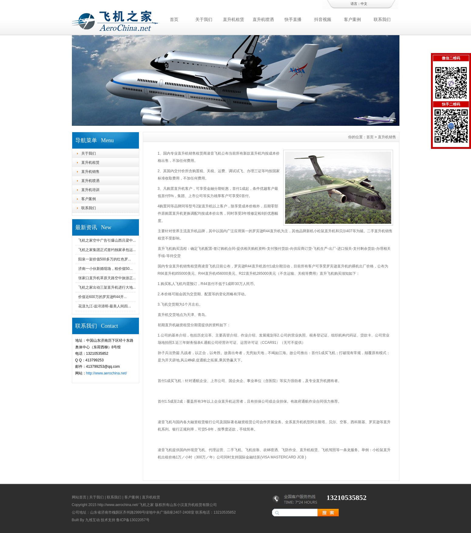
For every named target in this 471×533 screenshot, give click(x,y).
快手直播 (292, 19)
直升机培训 (90, 190)
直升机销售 (90, 171)
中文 (364, 3)
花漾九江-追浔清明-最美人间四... (104, 306)
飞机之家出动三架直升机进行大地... (107, 287)
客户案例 (352, 19)
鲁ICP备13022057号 (132, 520)
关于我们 (203, 19)
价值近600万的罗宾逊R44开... (102, 297)
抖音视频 (322, 19)
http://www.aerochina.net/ (106, 373)
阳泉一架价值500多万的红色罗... (104, 259)
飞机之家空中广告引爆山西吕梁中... (107, 240)
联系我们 (382, 19)
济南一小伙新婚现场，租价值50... (105, 268)
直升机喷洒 (263, 19)
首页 (174, 19)
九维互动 (92, 520)
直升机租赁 (233, 19)
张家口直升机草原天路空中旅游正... (107, 278)
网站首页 (79, 497)
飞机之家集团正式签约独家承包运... (107, 250)
